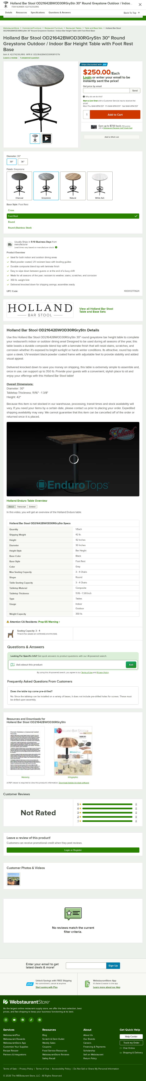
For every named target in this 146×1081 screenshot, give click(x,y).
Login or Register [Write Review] (73, 850)
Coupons (46, 1047)
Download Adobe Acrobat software (74, 783)
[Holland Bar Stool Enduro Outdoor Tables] (73, 752)
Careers (87, 1043)
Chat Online (127, 1048)
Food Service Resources (54, 1050)
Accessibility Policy (61, 1069)
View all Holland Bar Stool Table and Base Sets (96, 310)
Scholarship (89, 1050)
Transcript (21, 507)
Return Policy (90, 1058)
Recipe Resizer (10, 1050)
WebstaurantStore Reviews (55, 1054)
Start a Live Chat (90, 101)
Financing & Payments (94, 1047)
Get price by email (92, 86)
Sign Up (113, 965)
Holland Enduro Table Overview (27, 500)
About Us (88, 1035)
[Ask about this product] (73, 664)
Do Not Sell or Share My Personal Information (96, 1069)
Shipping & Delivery (131, 1052)
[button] (35, 138)
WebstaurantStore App (14, 1043)
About (11, 507)
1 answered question (29, 58)
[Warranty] (25, 752)
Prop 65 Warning (48, 621)
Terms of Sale (10, 1069)
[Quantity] (86, 114)
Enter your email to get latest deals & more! (42, 965)
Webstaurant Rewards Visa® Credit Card (117, 128)
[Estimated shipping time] (56, 247)
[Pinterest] (39, 1019)
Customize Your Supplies (15, 1047)
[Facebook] (22, 1019)
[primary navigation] (10, 5)
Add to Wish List (112, 137)
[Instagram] (5, 1019)
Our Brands (89, 1039)
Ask (131, 664)
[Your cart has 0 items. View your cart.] (138, 6)
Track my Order (131, 1042)
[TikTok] (31, 1019)
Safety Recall (48, 1058)
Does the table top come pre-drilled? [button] (31, 691)
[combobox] (73, 14)
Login (87, 77)
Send (135, 90)
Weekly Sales (48, 1043)
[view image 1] (13, 879)
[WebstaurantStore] (43, 1001)
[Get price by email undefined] (106, 90)
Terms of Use (87, 672)
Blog (44, 1035)
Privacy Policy (103, 672)
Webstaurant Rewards (14, 1039)
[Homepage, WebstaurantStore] (73, 6)
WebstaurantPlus (11, 1035)
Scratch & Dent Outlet (53, 1039)
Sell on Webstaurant (93, 1054)
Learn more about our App (106, 987)
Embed (32, 507)
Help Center (131, 1036)
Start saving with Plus (47, 987)
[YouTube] (14, 1019)
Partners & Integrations (14, 1054)
